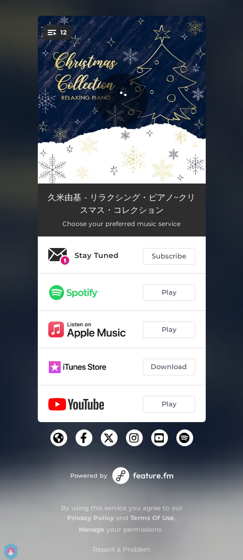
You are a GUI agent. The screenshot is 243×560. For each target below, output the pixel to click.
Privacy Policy (90, 518)
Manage (91, 529)
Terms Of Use (152, 518)
